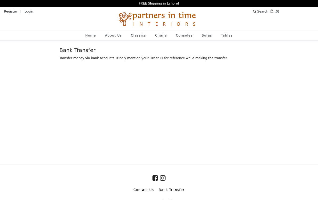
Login (29, 11)
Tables (227, 35)
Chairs (161, 35)
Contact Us (144, 190)
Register (10, 11)
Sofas (207, 35)
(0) (274, 11)
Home (90, 35)
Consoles (184, 35)
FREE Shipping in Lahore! (159, 3)
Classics (138, 35)
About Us (113, 35)
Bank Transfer (171, 190)
